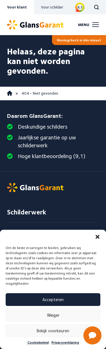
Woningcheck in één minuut (79, 40)
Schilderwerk (26, 212)
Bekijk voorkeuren (53, 330)
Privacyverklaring (65, 342)
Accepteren (53, 299)
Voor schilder (52, 7)
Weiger (53, 315)
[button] (97, 237)
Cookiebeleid (38, 342)
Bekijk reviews (80, 7)
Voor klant (17, 7)
